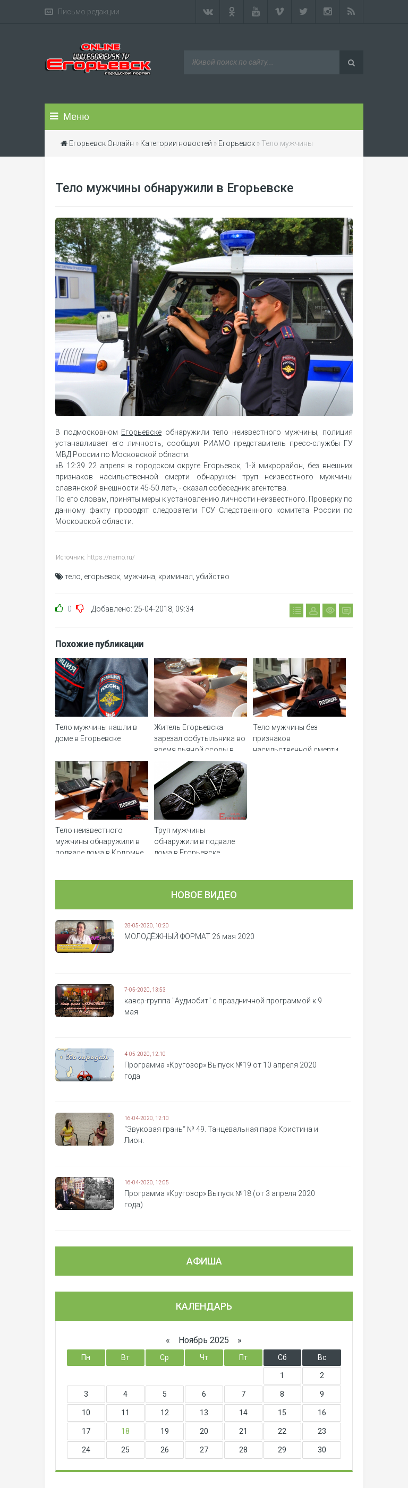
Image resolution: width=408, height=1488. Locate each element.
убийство (213, 576)
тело (73, 576)
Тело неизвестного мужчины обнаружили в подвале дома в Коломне (99, 841)
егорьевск (102, 576)
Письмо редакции (89, 11)
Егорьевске (141, 432)
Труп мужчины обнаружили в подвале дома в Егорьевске (194, 841)
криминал (175, 576)
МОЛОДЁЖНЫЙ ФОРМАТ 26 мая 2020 (189, 936)
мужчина (139, 576)
